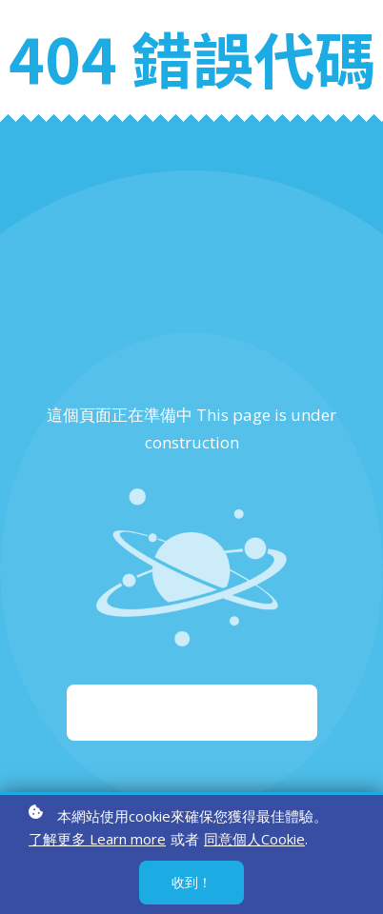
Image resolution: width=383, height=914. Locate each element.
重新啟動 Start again (192, 712)
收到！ (191, 884)
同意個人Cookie (254, 840)
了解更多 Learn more (97, 840)
